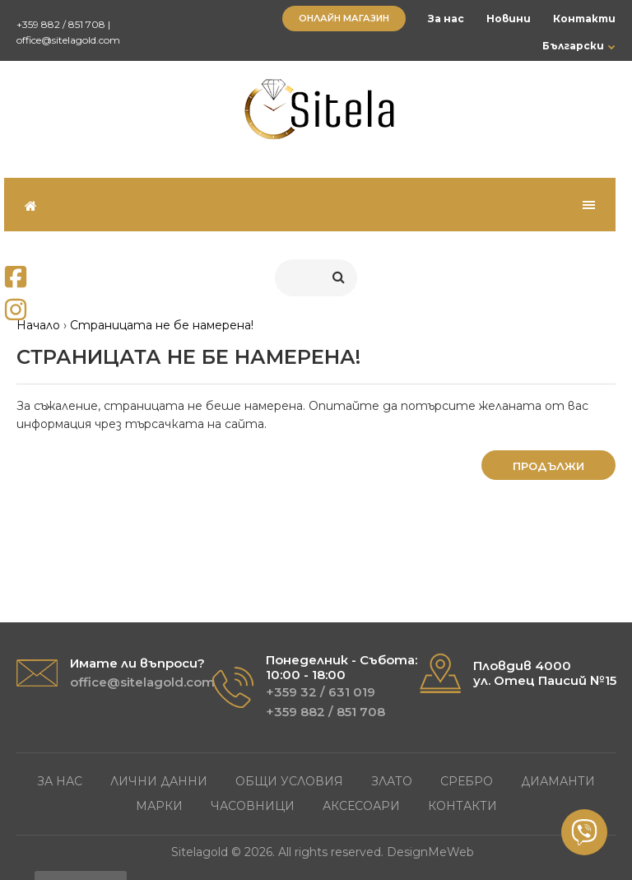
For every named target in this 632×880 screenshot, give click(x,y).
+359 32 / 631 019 (320, 692)
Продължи (548, 466)
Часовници (253, 806)
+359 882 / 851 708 (60, 24)
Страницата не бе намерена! (161, 325)
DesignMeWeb (430, 852)
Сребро (466, 781)
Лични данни (158, 781)
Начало (38, 325)
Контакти (584, 18)
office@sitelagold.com (68, 40)
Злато (391, 781)
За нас (446, 18)
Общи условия (289, 781)
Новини (508, 18)
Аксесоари (361, 806)
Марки (159, 806)
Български (573, 46)
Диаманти (558, 781)
